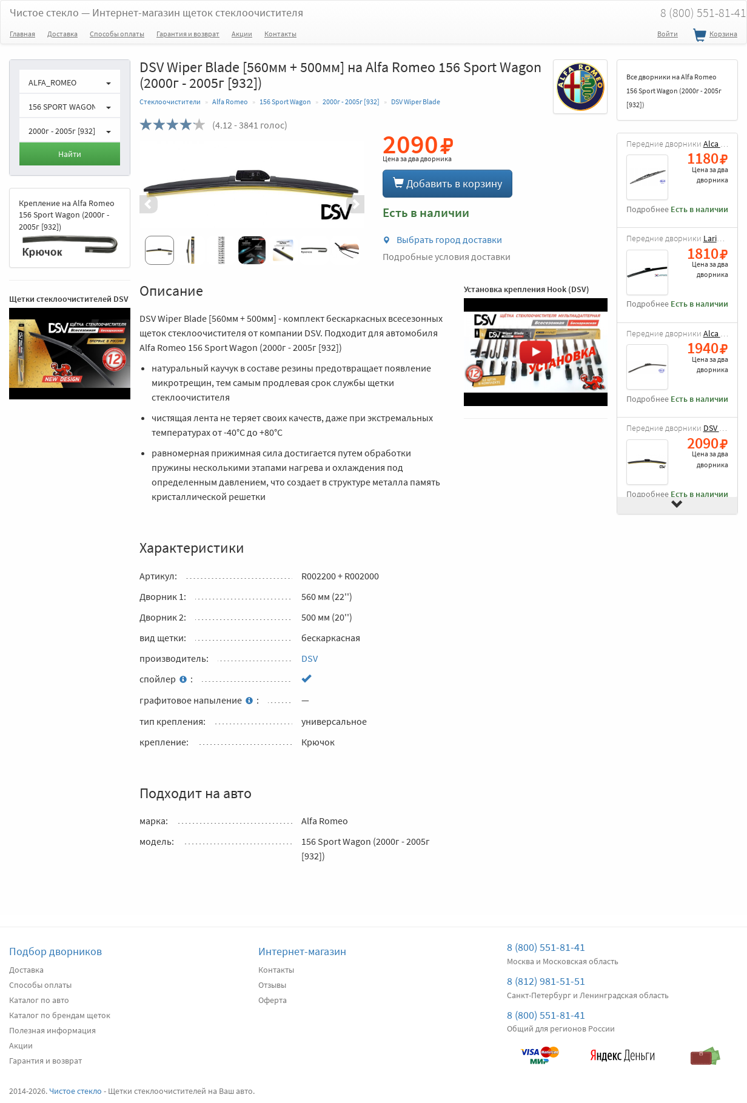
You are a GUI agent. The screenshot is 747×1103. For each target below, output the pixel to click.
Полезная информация (52, 1030)
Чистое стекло (156, 12)
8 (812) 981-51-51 (546, 981)
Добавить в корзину (447, 183)
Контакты (280, 33)
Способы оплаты (117, 33)
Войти (667, 33)
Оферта (272, 1000)
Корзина (713, 35)
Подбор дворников (55, 951)
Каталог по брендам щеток (59, 1015)
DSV (309, 658)
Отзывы (272, 984)
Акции (242, 33)
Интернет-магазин (302, 951)
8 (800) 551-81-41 (546, 947)
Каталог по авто (39, 1000)
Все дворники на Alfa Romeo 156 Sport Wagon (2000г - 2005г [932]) (674, 90)
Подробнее (647, 209)
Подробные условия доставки (447, 256)
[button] (156, 204)
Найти (69, 153)
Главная (22, 33)
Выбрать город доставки (442, 239)
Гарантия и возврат (187, 33)
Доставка (62, 33)
